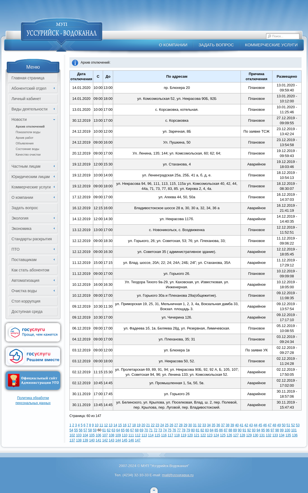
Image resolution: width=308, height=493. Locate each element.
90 (239, 430)
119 (183, 435)
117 (170, 435)
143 (111, 440)
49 (279, 425)
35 (213, 425)
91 (244, 430)
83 (207, 430)
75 (169, 430)
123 (210, 435)
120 (190, 435)
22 (153, 425)
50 (283, 425)
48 (274, 425)
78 (183, 430)
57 (85, 430)
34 (209, 425)
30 (190, 425)
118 (177, 435)
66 (127, 430)
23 (157, 425)
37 (223, 425)
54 (71, 430)
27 (176, 425)
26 (171, 425)
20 (143, 425)
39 (232, 425)
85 (216, 430)
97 (272, 430)
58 (90, 430)
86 (221, 430)
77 (179, 430)
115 (157, 435)
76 (174, 430)
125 (223, 435)
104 (85, 435)
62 (109, 430)
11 (101, 425)
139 (85, 440)
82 (202, 430)
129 (249, 435)
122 (203, 435)
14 (115, 425)
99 (282, 430)
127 (236, 435)
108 (111, 435)
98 (277, 430)
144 (118, 440)
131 (262, 435)
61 (104, 430)
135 (288, 435)
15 (120, 425)
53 (298, 425)
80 (193, 430)
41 (241, 425)
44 (255, 425)
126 (229, 435)
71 (151, 430)
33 (204, 425)
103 (78, 435)
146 (131, 440)
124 (216, 435)
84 (211, 430)
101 (294, 430)
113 (144, 435)
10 (96, 425)
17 (129, 425)
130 (255, 435)
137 (72, 440)
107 (105, 435)
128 (242, 435)
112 (138, 435)
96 (268, 430)
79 (188, 430)
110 (124, 435)
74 (165, 430)
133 (275, 435)
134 (281, 435)
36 (218, 425)
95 (263, 430)
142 (105, 440)
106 (98, 435)
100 (287, 430)
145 (124, 440)
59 (95, 430)
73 (160, 430)
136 (295, 435)
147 (138, 440)
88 (230, 430)
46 (265, 425)
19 (139, 425)
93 (253, 430)
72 (155, 430)
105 (92, 435)
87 (225, 430)
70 (146, 430)
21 (148, 425)
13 (110, 425)
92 (249, 430)
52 (293, 425)
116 (164, 435)
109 (118, 435)
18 (134, 425)
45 (260, 425)
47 (269, 425)
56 (80, 430)
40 (237, 425)
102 (72, 435)
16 (125, 425)
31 (195, 425)
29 (185, 425)
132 (268, 435)
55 (76, 430)
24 (162, 425)
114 (151, 435)
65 (123, 430)
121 (196, 435)
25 (167, 425)
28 (181, 425)
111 (131, 435)
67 (132, 430)
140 (92, 440)
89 (235, 430)
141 (98, 440)
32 (199, 425)
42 (246, 425)
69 (141, 430)
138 (78, 440)
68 (137, 430)
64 (118, 430)
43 (251, 425)
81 (197, 430)
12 (106, 425)
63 (113, 430)
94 (258, 430)
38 (227, 425)
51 (288, 425)
